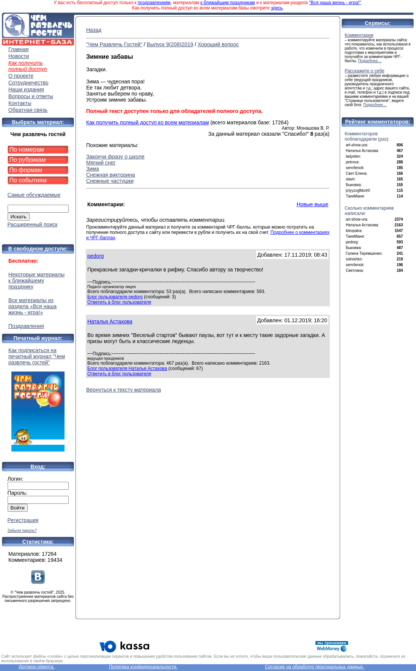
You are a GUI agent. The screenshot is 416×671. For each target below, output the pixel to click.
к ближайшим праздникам (227, 2)
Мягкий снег (101, 163)
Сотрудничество (28, 83)
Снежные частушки (110, 181)
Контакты (19, 103)
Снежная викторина (110, 175)
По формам (26, 170)
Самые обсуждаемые (34, 195)
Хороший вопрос (218, 44)
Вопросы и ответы (30, 96)
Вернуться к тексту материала (123, 390)
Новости (18, 56)
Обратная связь (27, 110)
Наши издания (26, 89)
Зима (92, 169)
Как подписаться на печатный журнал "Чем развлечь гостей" (38, 399)
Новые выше (312, 204)
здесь (277, 8)
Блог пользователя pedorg (115, 296)
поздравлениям (154, 2)
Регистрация (23, 520)
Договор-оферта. (36, 666)
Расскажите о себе (364, 71)
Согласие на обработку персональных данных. (314, 666)
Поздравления (26, 326)
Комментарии (359, 35)
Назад (93, 30)
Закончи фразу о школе (115, 157)
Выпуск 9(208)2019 (170, 44)
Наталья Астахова (109, 321)
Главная (18, 49)
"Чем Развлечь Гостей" (114, 44)
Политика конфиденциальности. (143, 666)
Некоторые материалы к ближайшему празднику (36, 280)
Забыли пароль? (22, 530)
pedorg (95, 256)
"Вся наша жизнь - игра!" (335, 2)
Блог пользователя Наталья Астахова (127, 368)
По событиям (28, 180)
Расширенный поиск (33, 224)
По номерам (26, 149)
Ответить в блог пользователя (119, 302)
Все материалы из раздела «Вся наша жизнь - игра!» (32, 306)
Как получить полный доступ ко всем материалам (147, 122)
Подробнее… (370, 61)
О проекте (20, 76)
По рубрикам (27, 160)
